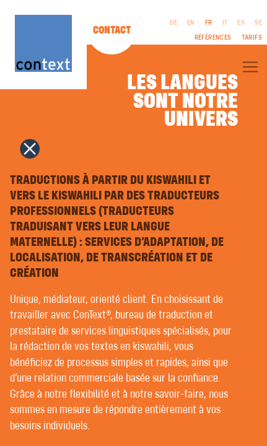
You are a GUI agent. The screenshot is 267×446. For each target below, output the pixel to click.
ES (241, 23)
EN (191, 23)
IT (225, 23)
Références (213, 38)
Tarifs (252, 38)
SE (258, 23)
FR (208, 23)
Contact (112, 30)
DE (173, 23)
